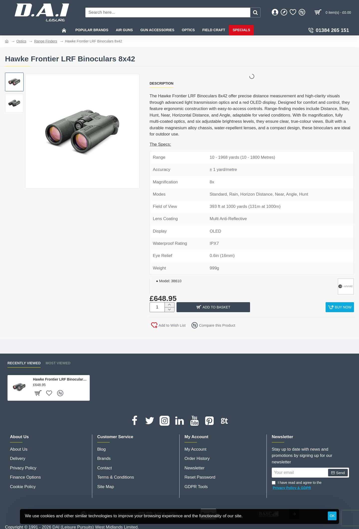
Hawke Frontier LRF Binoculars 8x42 (60, 378)
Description (162, 83)
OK (332, 516)
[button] (250, 307)
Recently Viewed (24, 362)
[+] (169, 304)
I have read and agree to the (297, 484)
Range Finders (45, 41)
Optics (21, 41)
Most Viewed (58, 362)
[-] (169, 309)
